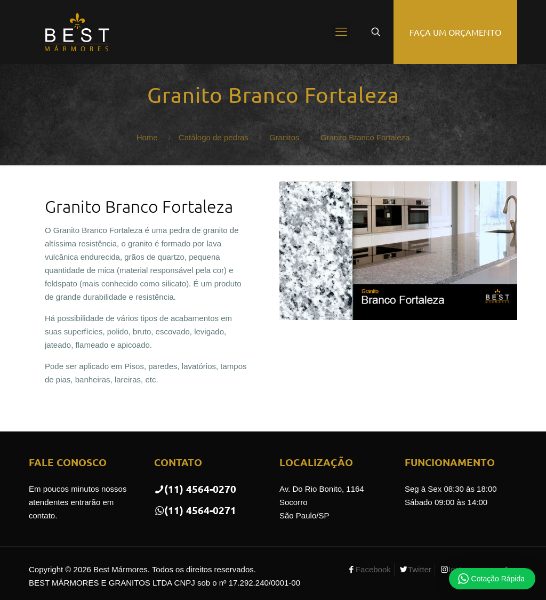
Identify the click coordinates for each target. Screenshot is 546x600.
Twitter (419, 569)
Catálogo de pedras (213, 137)
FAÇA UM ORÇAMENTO (455, 32)
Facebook (373, 569)
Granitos (284, 137)
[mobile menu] (341, 32)
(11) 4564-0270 (195, 488)
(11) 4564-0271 (195, 510)
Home (147, 137)
